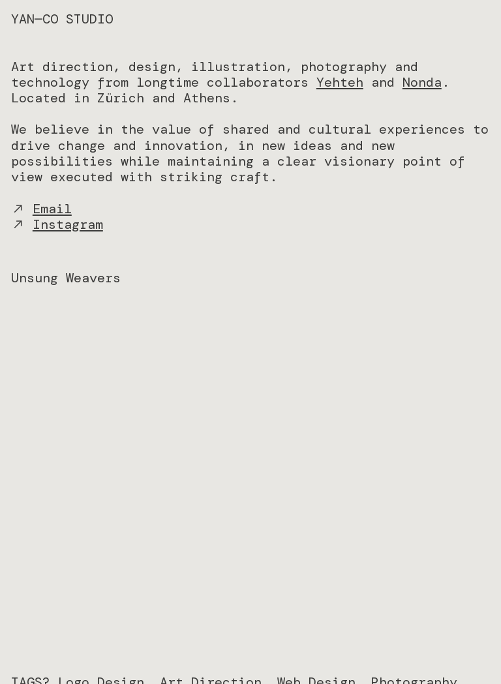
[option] (250, 483)
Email (52, 208)
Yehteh (339, 82)
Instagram (68, 224)
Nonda (422, 82)
